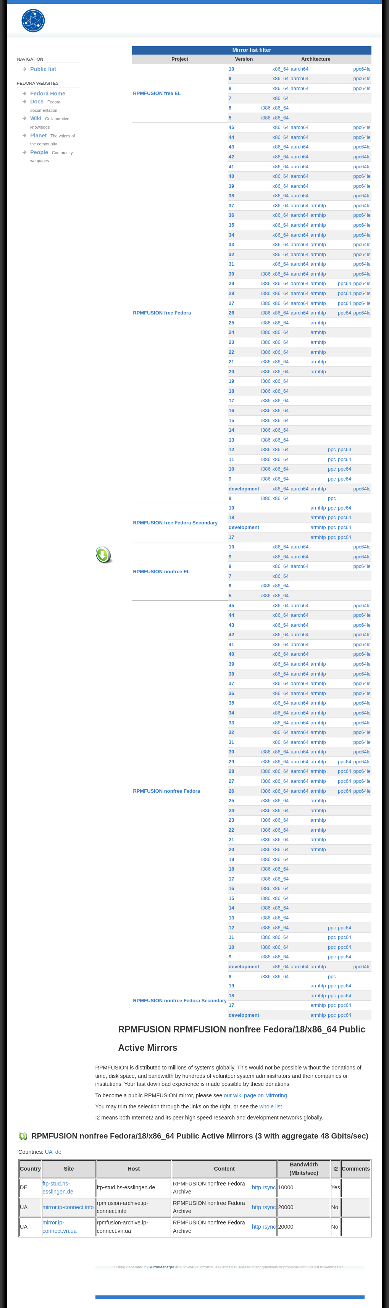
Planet (38, 135)
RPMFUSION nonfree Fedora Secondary (180, 1000)
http (256, 1187)
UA (48, 1152)
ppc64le (361, 69)
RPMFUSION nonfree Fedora (166, 791)
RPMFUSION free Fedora (162, 313)
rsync (269, 1187)
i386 (266, 108)
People (39, 152)
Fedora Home (47, 93)
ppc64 (344, 283)
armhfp (318, 205)
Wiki (35, 118)
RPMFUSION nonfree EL (161, 571)
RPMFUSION (39, 21)
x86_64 (281, 69)
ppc (332, 449)
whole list (270, 1106)
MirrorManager (161, 1267)
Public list (43, 69)
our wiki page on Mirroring (255, 1095)
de (58, 1152)
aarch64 (299, 69)
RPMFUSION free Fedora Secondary (175, 523)
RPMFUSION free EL (157, 93)
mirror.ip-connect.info (68, 1207)
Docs (37, 101)
